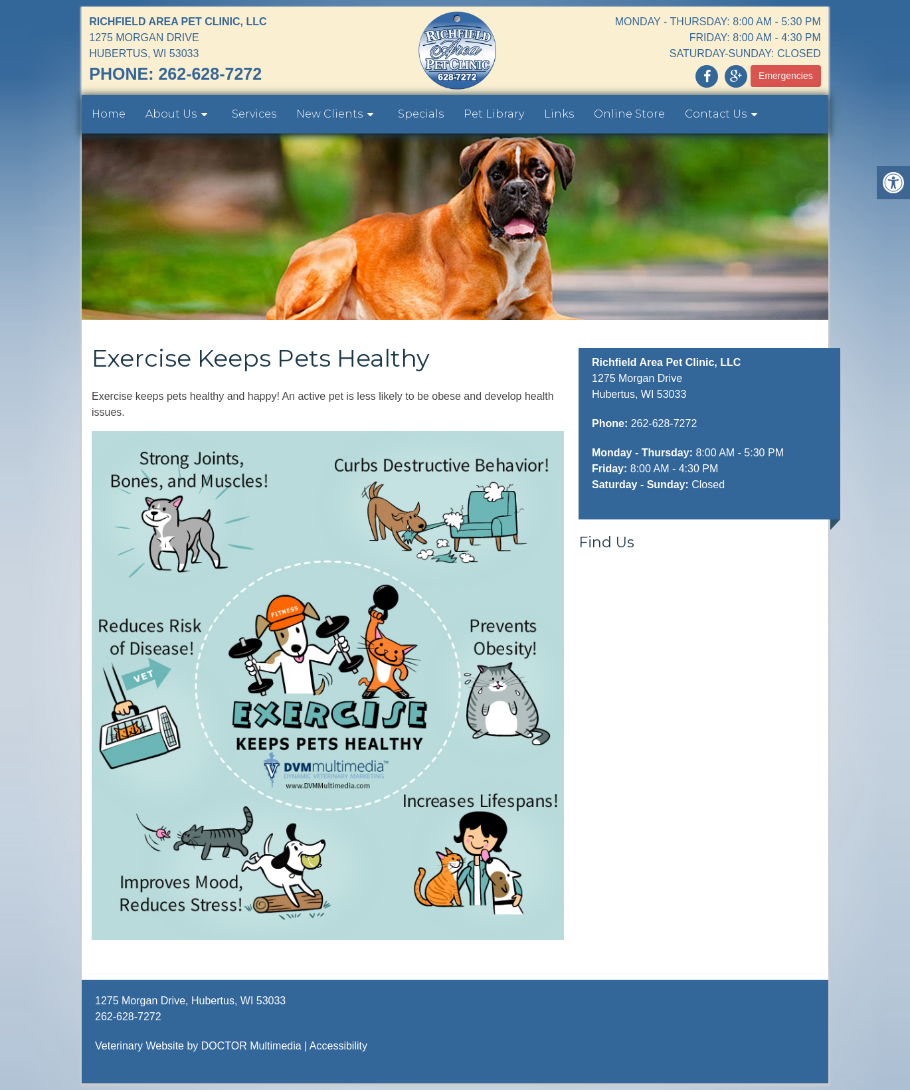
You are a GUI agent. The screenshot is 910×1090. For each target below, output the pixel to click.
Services (254, 114)
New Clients (329, 114)
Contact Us (716, 114)
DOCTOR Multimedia (251, 1045)
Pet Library (494, 114)
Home (109, 114)
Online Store (629, 114)
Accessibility (338, 1045)
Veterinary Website (139, 1045)
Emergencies (786, 75)
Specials (421, 114)
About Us (171, 114)
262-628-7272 (210, 73)
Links (559, 114)
